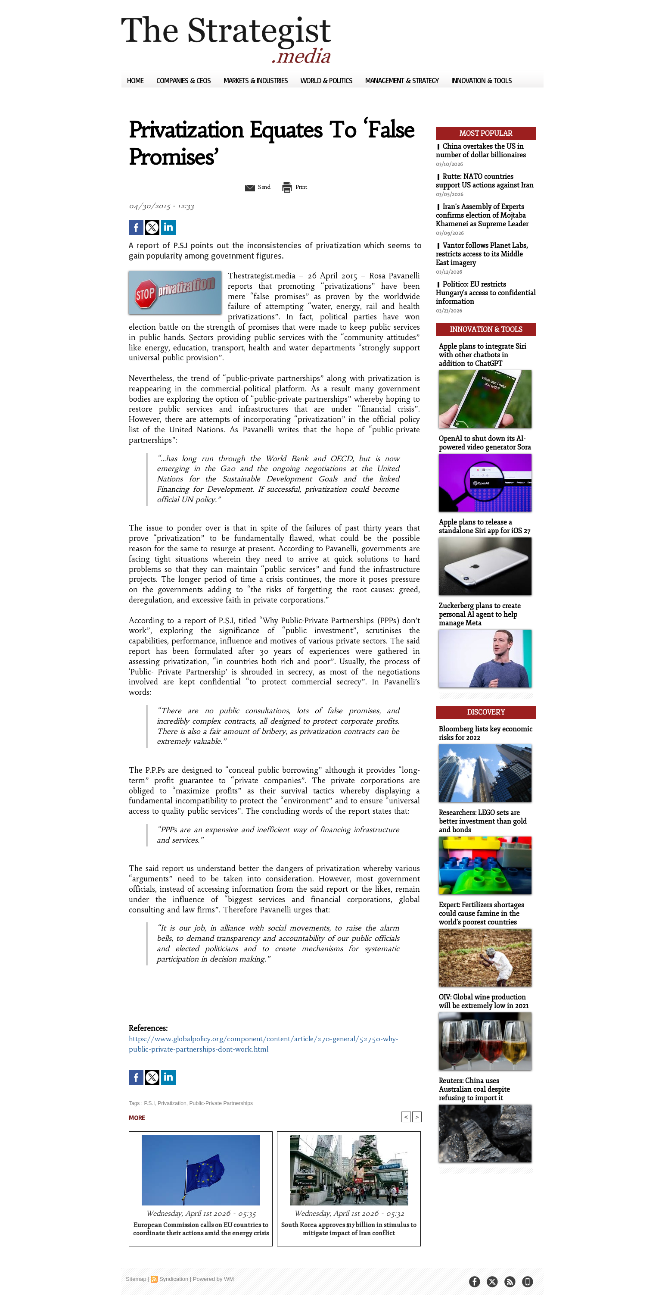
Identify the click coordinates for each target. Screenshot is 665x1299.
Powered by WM (213, 1279)
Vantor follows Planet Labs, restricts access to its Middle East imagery (482, 254)
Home (136, 80)
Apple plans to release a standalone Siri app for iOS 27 (482, 523)
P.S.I (149, 1103)
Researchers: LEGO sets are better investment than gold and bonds (480, 813)
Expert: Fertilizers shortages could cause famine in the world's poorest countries (480, 904)
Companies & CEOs (184, 80)
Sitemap (136, 1279)
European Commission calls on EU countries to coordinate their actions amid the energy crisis (201, 1229)
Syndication (173, 1279)
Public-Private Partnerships (220, 1103)
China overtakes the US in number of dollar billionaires (481, 150)
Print (297, 186)
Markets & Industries (256, 80)
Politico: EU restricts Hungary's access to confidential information (486, 293)
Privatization (172, 1103)
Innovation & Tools (481, 80)
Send (253, 186)
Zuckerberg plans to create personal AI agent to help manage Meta (477, 609)
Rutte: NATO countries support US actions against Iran (485, 181)
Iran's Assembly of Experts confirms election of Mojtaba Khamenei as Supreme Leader (482, 215)
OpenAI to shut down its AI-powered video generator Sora (483, 440)
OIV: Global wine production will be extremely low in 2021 (481, 991)
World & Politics (327, 80)
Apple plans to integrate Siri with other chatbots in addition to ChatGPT (484, 353)
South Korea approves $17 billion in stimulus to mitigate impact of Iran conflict (348, 1229)
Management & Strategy (402, 80)
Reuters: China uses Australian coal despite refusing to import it (484, 1077)
